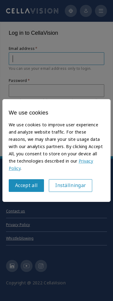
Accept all (26, 185)
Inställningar (70, 185)
